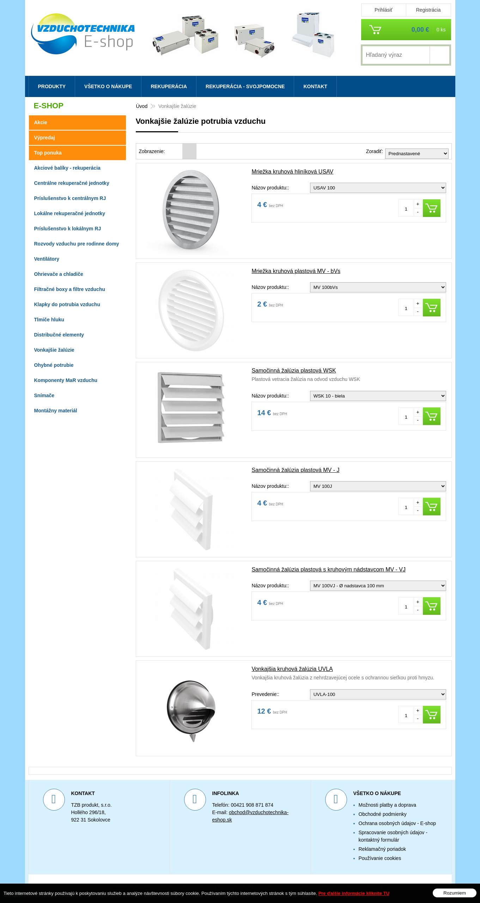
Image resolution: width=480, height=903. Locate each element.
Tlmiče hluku (49, 319)
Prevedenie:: (265, 694)
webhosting (314, 888)
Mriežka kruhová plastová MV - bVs (295, 271)
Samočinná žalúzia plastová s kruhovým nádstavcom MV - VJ (328, 569)
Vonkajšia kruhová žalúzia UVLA (292, 669)
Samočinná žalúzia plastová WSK (293, 371)
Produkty (52, 86)
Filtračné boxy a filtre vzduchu (69, 289)
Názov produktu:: (270, 187)
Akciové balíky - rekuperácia (67, 168)
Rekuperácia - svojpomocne (245, 86)
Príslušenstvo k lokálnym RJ (67, 228)
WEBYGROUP (370, 888)
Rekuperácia (169, 86)
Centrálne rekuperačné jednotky (71, 183)
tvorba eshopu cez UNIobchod (266, 888)
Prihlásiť (384, 10)
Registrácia (428, 10)
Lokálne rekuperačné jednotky (69, 213)
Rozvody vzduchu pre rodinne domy (76, 244)
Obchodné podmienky (383, 814)
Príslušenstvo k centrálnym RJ (70, 198)
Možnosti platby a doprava (387, 805)
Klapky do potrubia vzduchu (67, 304)
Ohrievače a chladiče (58, 274)
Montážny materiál (55, 410)
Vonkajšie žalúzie (54, 350)
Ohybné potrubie (54, 365)
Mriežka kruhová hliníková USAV (292, 172)
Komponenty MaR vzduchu (66, 380)
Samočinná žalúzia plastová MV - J (295, 470)
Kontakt (315, 86)
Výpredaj (44, 137)
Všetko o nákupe (108, 86)
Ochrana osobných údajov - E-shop (397, 823)
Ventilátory (47, 259)
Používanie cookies (380, 858)
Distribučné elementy (59, 335)
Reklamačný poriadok (382, 849)
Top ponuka (48, 153)
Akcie (40, 122)
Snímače (44, 395)
